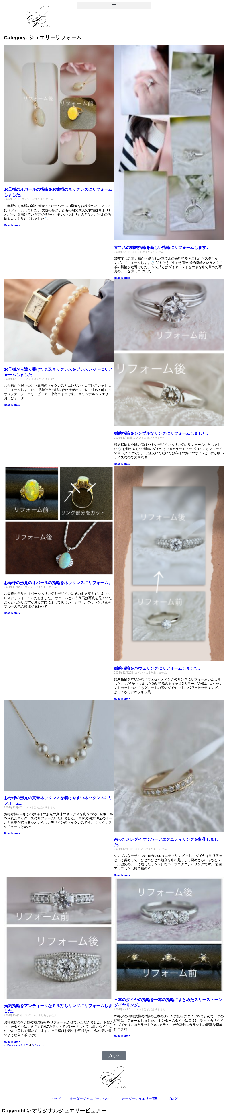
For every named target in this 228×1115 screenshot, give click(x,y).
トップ (56, 1099)
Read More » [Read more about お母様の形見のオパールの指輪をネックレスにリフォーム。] (12, 613)
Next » (39, 1045)
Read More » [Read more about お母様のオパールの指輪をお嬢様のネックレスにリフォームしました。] (12, 225)
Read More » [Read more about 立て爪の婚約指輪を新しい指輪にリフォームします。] (122, 277)
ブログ (172, 1099)
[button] (114, 5)
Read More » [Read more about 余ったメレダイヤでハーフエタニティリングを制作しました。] (122, 875)
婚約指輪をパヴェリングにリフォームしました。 (158, 668)
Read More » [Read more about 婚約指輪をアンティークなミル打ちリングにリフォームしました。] (12, 1041)
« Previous (12, 1045)
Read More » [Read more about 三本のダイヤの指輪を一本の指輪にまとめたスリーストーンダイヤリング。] (122, 1035)
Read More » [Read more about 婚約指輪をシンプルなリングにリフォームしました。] (122, 464)
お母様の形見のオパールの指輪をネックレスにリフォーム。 (58, 583)
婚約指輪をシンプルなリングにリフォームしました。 (162, 433)
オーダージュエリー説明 (140, 1099)
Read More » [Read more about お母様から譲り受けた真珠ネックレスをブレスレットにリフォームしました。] (12, 405)
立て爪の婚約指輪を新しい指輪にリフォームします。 (162, 247)
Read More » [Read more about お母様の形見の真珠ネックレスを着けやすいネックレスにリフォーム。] (12, 833)
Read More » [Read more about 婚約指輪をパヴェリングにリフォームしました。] (122, 698)
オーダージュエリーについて (91, 1099)
